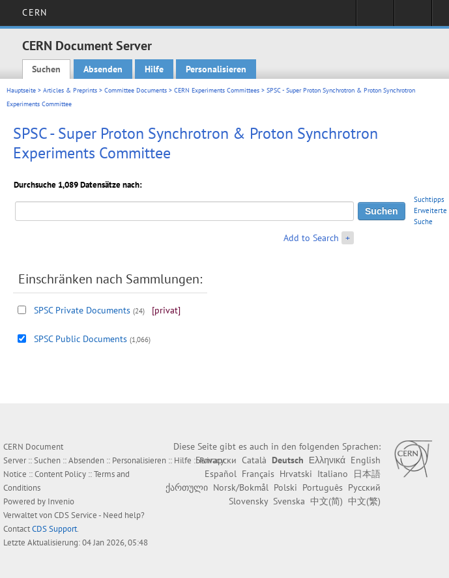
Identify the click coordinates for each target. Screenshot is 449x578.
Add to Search (311, 238)
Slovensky (248, 501)
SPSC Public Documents (80, 339)
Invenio (61, 501)
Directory (412, 17)
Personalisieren (216, 69)
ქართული (187, 487)
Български (216, 460)
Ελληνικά (327, 460)
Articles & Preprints (70, 90)
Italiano (332, 474)
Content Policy (60, 474)
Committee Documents (135, 90)
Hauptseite (21, 90)
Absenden (103, 69)
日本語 (367, 474)
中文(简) (326, 501)
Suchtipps (429, 199)
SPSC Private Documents (82, 310)
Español (221, 474)
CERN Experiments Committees (216, 90)
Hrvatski (296, 474)
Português (322, 487)
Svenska (289, 501)
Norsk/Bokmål (240, 487)
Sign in (375, 17)
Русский (364, 487)
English (366, 460)
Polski (285, 487)
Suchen (46, 69)
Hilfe (154, 69)
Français (258, 474)
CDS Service (75, 515)
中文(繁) (364, 501)
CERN (34, 12)
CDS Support (54, 528)
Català (254, 460)
